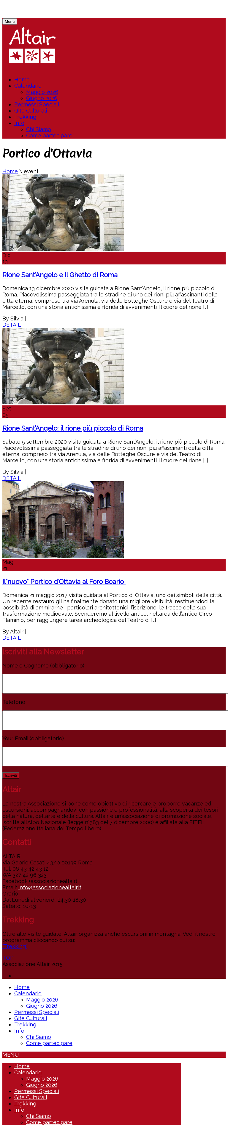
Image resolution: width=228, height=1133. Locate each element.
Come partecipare (49, 135)
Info (19, 123)
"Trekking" (14, 946)
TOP (8, 958)
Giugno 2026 (41, 98)
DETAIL (11, 325)
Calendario (28, 86)
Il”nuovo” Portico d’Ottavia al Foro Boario (64, 581)
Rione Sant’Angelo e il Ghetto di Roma (60, 275)
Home (22, 79)
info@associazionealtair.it (49, 887)
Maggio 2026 (42, 92)
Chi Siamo (38, 129)
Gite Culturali (30, 110)
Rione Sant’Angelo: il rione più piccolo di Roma (72, 428)
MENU (10, 1055)
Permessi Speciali (36, 104)
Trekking (25, 117)
